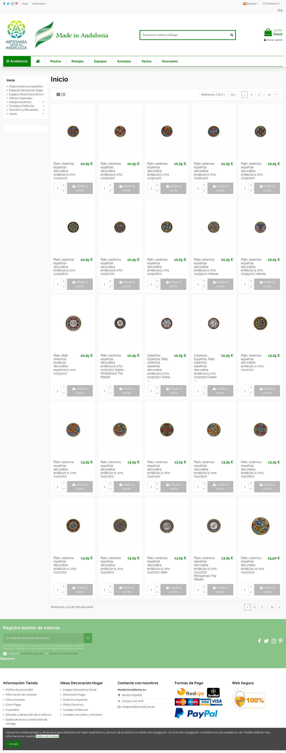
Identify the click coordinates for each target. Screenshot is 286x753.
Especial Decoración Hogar (26, 90)
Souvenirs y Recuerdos (23, 109)
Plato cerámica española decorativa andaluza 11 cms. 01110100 (252, 362)
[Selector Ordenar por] (213, 95)
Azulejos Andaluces (21, 105)
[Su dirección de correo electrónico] (43, 638)
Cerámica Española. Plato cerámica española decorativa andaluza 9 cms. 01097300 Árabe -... (158, 368)
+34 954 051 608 (132, 701)
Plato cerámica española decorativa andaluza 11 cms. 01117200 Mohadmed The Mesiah (205, 568)
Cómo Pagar (13, 704)
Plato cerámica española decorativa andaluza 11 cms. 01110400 (159, 469)
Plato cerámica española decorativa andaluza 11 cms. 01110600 (252, 469)
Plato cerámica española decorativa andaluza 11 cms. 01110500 (205, 469)
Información (39, 3)
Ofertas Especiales (20, 98)
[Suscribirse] (88, 638)
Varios (13, 113)
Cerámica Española (75, 699)
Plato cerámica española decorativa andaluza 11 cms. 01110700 (65, 565)
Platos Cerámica (73, 704)
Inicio (25, 3)
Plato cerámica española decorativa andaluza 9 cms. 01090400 (205, 171)
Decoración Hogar (74, 694)
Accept (13, 744)
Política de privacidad (19, 689)
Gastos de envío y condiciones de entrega (26, 721)
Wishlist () (271, 3)
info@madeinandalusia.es (138, 706)
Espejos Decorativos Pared (79, 689)
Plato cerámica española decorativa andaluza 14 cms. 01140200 (253, 565)
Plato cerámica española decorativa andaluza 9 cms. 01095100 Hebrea (206, 267)
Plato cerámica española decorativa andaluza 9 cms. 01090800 (158, 267)
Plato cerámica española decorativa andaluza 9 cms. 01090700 (112, 267)
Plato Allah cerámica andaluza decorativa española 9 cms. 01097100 (65, 364)
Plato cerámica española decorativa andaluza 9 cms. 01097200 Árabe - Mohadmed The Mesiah (113, 366)
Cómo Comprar (15, 699)
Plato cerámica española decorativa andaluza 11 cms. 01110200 (65, 469)
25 (233, 94)
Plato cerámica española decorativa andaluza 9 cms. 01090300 (158, 171)
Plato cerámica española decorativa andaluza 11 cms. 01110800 (112, 565)
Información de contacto (21, 694)
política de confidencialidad (63, 653)
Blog (280, 10)
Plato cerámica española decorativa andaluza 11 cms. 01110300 (112, 469)
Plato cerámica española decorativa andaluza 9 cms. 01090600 (65, 267)
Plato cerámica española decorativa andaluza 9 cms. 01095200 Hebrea (253, 267)
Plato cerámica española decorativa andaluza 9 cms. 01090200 (112, 171)
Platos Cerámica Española (25, 86)
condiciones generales (32, 653)
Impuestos (12, 709)
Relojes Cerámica (20, 102)
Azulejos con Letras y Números (82, 714)
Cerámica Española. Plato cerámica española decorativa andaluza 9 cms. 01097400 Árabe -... (205, 368)
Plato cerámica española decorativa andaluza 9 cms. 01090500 (252, 171)
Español (250, 3)
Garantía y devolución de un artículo (28, 714)
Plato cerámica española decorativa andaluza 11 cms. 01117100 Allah (159, 565)
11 (269, 94)
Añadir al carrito (80, 188)
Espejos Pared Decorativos (25, 94)
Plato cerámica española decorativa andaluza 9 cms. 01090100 (65, 171)
